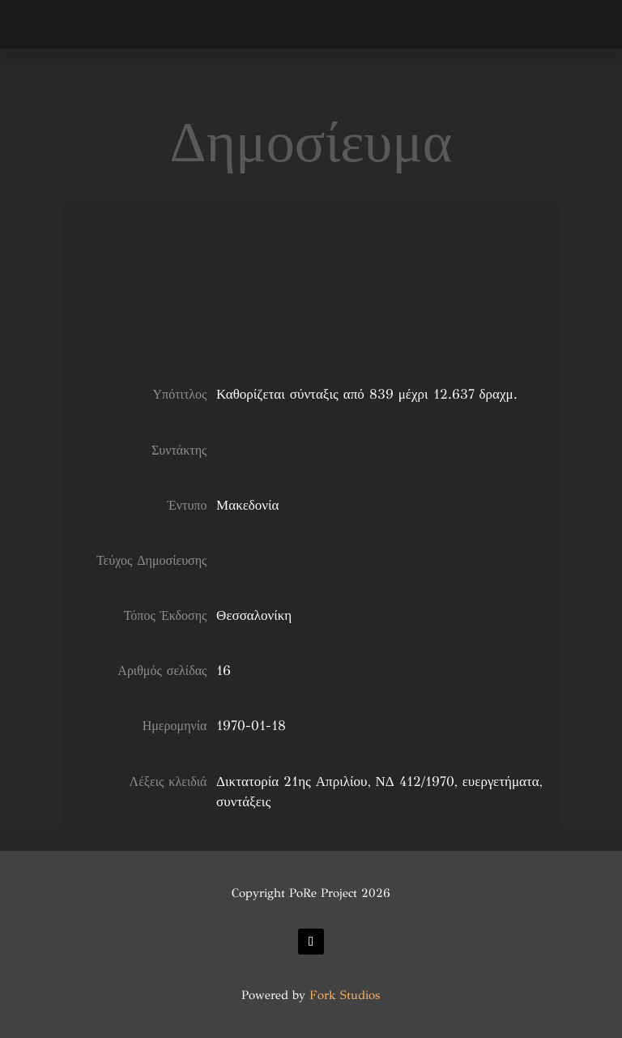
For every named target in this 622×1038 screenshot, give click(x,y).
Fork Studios (344, 995)
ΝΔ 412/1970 (415, 781)
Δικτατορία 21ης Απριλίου (291, 781)
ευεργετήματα (500, 781)
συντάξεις (243, 801)
